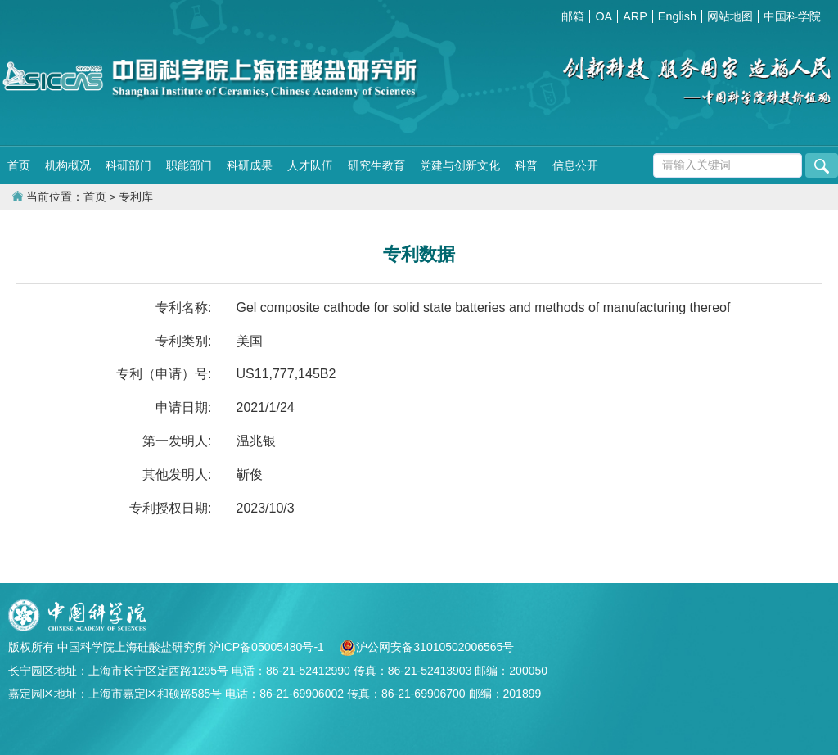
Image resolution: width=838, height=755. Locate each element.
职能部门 (189, 165)
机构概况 (68, 165)
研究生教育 (376, 165)
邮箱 (572, 16)
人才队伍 (310, 165)
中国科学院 (792, 16)
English (677, 16)
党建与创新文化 (460, 165)
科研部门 (128, 165)
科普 (526, 165)
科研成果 (250, 165)
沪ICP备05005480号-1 (268, 646)
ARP (635, 16)
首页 (18, 165)
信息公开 (575, 165)
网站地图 (730, 16)
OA (603, 16)
